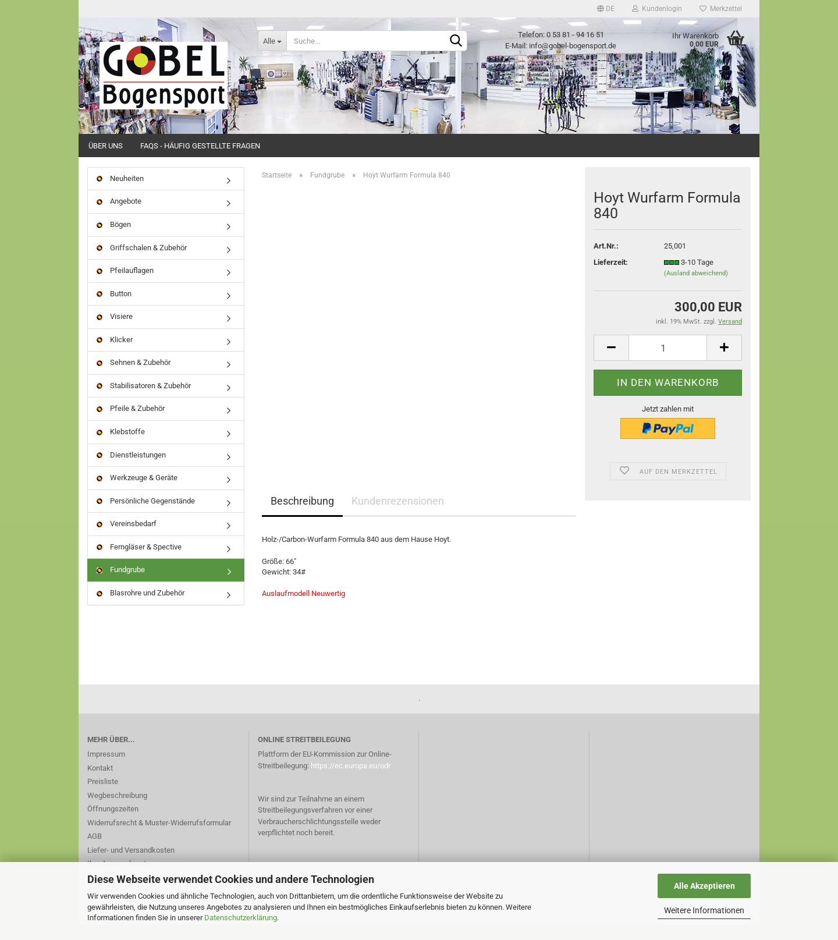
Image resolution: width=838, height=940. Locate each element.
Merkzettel (720, 9)
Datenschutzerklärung (240, 917)
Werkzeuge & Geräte (137, 493)
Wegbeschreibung (117, 811)
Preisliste (102, 797)
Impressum (106, 770)
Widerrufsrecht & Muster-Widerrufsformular (159, 839)
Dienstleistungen (131, 471)
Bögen (114, 240)
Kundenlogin (657, 9)
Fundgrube (121, 586)
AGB (94, 852)
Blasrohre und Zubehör (140, 609)
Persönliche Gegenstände (146, 517)
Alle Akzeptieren (704, 886)
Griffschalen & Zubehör (142, 264)
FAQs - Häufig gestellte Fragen (200, 145)
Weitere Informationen (704, 910)
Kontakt (100, 784)
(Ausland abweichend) (696, 290)
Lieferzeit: (611, 278)
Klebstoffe (121, 448)
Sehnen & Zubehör (134, 379)
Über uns (105, 145)
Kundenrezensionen (397, 518)
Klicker (115, 356)
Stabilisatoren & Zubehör (144, 402)
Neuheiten (120, 194)
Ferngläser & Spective (139, 563)
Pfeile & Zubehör (131, 425)
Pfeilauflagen (125, 286)
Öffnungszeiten (113, 825)
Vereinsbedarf (127, 539)
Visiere (115, 332)
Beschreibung (302, 518)
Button (114, 310)
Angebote (119, 218)
